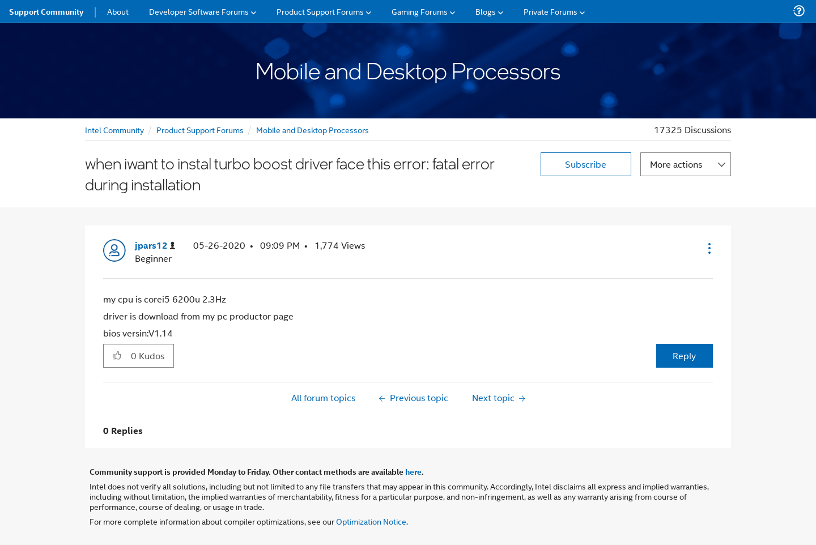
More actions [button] (676, 164)
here (413, 471)
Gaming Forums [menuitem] (420, 11)
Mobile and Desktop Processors (312, 129)
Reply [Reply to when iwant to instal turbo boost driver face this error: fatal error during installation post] (684, 355)
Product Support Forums (200, 129)
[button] (708, 248)
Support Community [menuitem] (46, 11)
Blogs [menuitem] (485, 11)
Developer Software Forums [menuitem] (199, 11)
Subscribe (585, 164)
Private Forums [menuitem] (550, 11)
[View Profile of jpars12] (155, 245)
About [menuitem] (118, 11)
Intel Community (114, 129)
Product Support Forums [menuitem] (320, 11)
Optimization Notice (371, 521)
